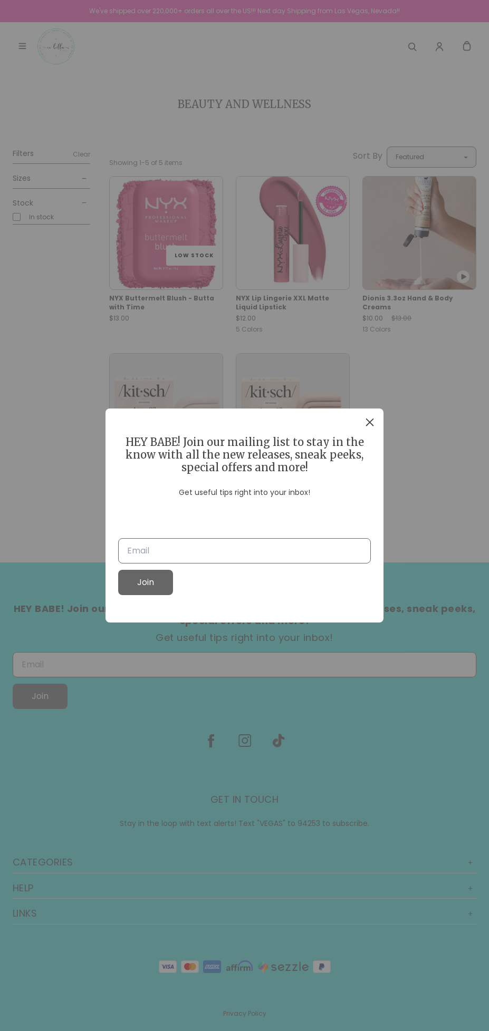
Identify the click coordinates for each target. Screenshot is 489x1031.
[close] (369, 422)
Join (145, 582)
